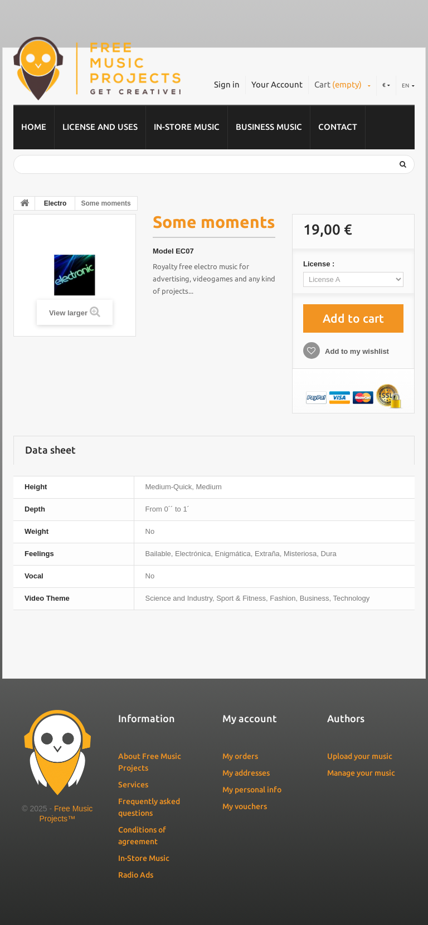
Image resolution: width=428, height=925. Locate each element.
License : (320, 264)
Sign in (227, 84)
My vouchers (244, 806)
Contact (337, 127)
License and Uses (100, 127)
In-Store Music (187, 127)
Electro (55, 203)
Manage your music (361, 772)
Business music (269, 127)
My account (249, 718)
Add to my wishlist (356, 351)
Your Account (277, 84)
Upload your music (359, 756)
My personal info (251, 789)
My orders (240, 756)
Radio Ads (135, 874)
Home (33, 127)
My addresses (246, 772)
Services (133, 784)
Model (163, 251)
